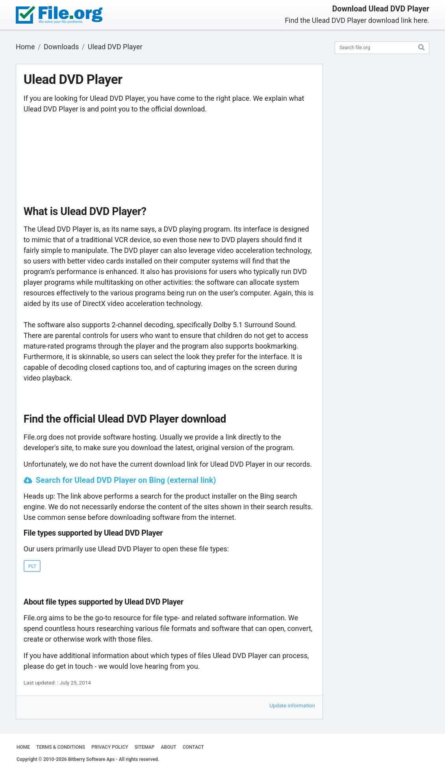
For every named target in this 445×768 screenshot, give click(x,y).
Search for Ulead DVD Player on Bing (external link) (126, 480)
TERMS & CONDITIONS (60, 747)
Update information (292, 705)
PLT (32, 566)
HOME (23, 747)
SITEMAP (144, 747)
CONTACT (193, 747)
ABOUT (168, 747)
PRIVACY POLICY (109, 747)
